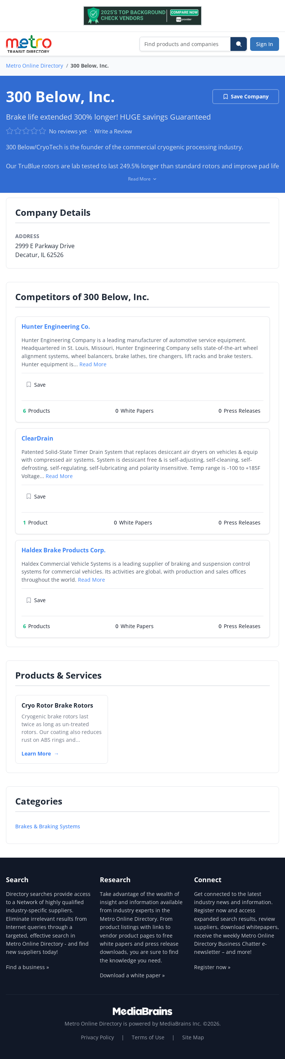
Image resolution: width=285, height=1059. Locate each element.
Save (36, 385)
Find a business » (27, 967)
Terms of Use (148, 1037)
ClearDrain (37, 438)
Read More (93, 364)
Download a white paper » (132, 975)
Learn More (36, 753)
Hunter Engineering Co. (56, 326)
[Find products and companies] (185, 44)
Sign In (264, 44)
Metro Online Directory (34, 65)
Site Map (193, 1037)
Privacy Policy (97, 1037)
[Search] (238, 44)
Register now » (212, 967)
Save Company (246, 96)
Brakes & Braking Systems (47, 826)
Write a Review (113, 131)
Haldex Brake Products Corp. (64, 550)
